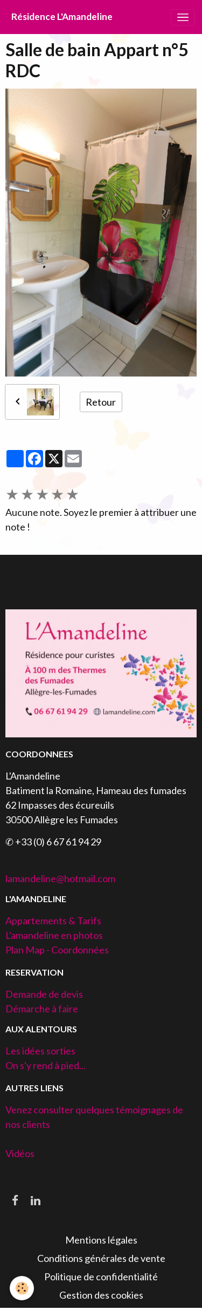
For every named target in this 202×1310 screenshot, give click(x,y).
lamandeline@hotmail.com (60, 878)
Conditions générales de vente (101, 1258)
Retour (101, 402)
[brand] (62, 17)
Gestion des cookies (101, 1295)
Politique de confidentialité (101, 1276)
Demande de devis (44, 994)
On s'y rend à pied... (45, 1065)
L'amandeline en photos (54, 935)
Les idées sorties (40, 1051)
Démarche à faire (41, 1009)
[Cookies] (22, 1288)
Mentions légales (101, 1240)
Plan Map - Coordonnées (57, 950)
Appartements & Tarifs (53, 920)
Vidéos (19, 1153)
